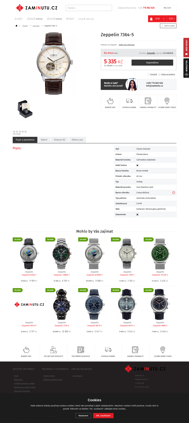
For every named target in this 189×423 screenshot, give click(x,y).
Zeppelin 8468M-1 (94, 275)
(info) (116, 53)
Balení (44, 140)
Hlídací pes (77, 140)
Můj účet (167, 8)
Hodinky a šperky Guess (53, 380)
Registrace (18, 380)
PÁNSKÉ (54, 18)
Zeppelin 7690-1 (127, 275)
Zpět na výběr (169, 26)
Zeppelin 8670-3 (94, 325)
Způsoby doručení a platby (24, 383)
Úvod (16, 376)
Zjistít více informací (127, 45)
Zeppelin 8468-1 (29, 275)
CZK (171, 18)
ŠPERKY (70, 18)
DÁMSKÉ (35, 18)
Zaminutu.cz (77, 376)
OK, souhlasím (103, 415)
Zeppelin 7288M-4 (62, 275)
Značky (25, 26)
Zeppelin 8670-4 (127, 325)
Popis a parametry (25, 140)
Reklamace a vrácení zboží (24, 387)
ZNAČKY (19, 18)
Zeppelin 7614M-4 (160, 275)
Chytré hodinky (86, 18)
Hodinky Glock (49, 376)
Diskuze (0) (59, 140)
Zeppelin (36, 26)
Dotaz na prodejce (168, 74)
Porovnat (153, 74)
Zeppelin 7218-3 (62, 325)
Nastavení (83, 415)
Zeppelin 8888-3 (160, 325)
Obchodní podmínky (22, 391)
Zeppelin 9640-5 (29, 325)
